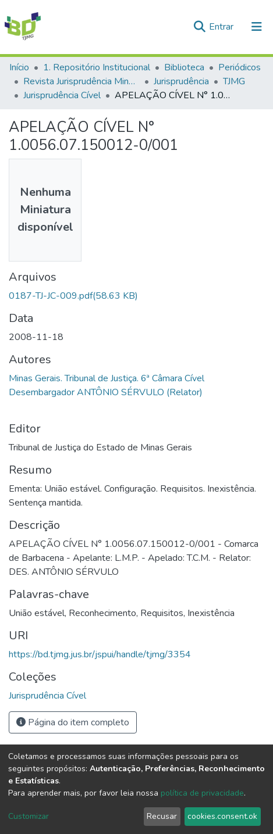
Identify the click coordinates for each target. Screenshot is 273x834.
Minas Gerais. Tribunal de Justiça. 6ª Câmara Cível (106, 378)
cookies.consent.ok (222, 816)
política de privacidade (202, 793)
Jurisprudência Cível (62, 95)
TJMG (234, 81)
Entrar (222, 26)
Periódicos (239, 67)
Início (19, 67)
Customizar (28, 816)
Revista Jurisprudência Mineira (81, 81)
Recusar (162, 816)
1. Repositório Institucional (96, 67)
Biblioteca (184, 67)
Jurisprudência (181, 81)
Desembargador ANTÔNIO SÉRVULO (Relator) (106, 392)
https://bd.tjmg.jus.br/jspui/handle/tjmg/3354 (100, 654)
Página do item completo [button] (72, 722)
